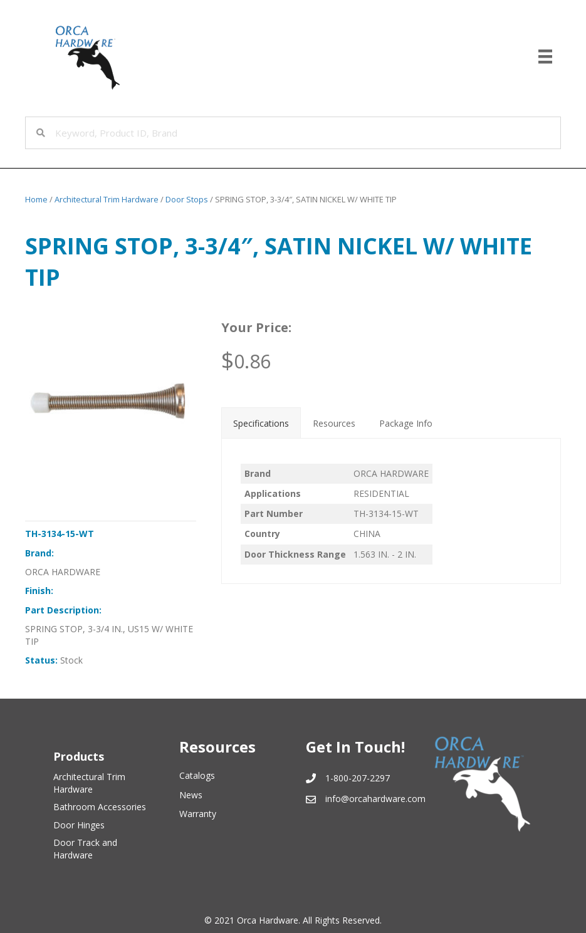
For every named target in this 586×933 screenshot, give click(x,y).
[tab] (261, 422)
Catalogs (197, 775)
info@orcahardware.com (375, 799)
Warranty (197, 814)
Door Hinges (79, 825)
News (190, 795)
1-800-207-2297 (357, 778)
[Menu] (545, 56)
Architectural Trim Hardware (107, 199)
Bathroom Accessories (99, 807)
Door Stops (186, 199)
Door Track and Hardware (85, 849)
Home (36, 199)
